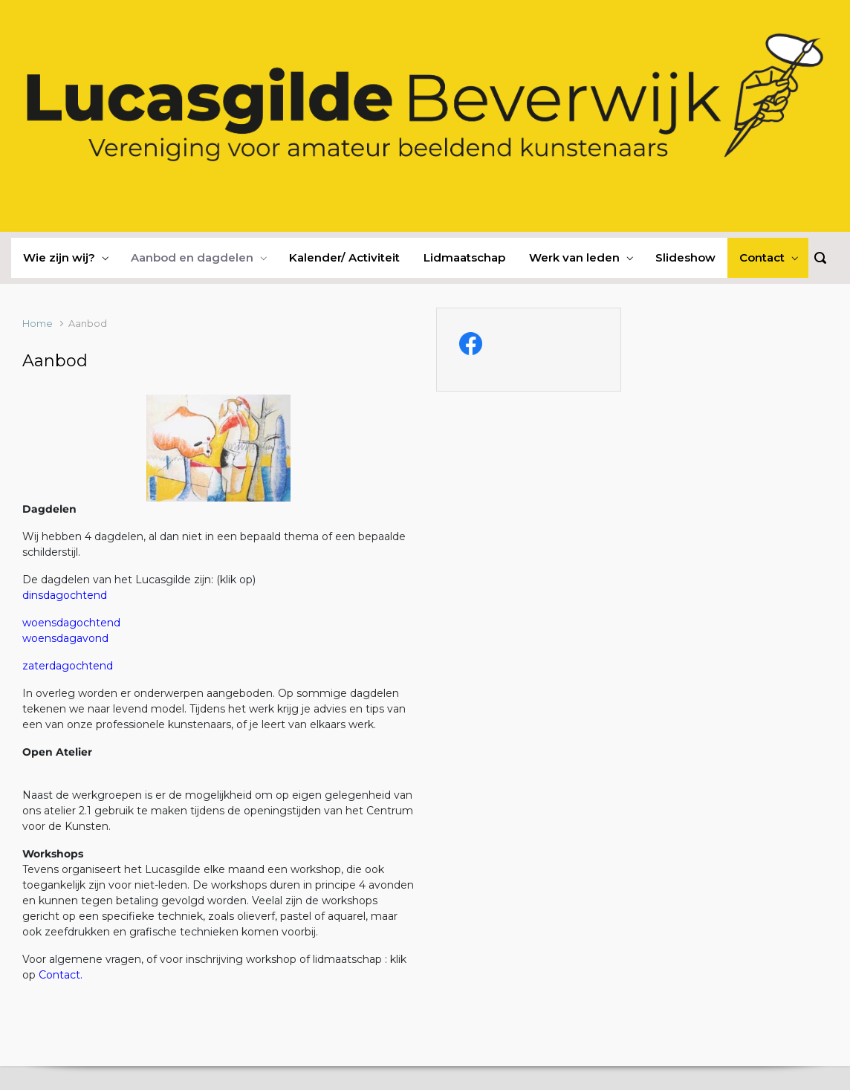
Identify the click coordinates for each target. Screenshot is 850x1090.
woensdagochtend (71, 622)
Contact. (60, 975)
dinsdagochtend (64, 595)
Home (37, 323)
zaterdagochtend (67, 665)
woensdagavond (65, 638)
